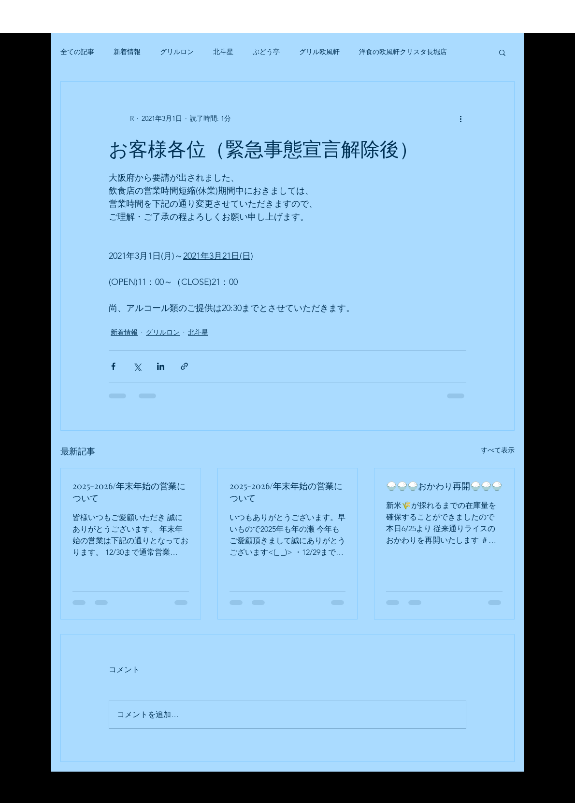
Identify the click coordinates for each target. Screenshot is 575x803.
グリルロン (177, 51)
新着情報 (127, 51)
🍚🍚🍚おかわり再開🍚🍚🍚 (444, 486)
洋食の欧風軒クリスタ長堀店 (403, 51)
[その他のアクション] (460, 118)
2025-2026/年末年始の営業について (129, 492)
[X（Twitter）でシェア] (137, 366)
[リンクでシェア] (184, 366)
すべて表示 (498, 450)
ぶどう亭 (266, 51)
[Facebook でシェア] (113, 366)
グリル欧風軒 (319, 51)
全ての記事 (77, 51)
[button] (502, 52)
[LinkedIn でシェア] (160, 366)
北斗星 (223, 51)
